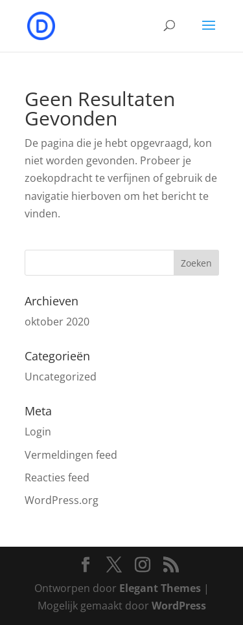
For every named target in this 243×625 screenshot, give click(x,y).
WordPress (179, 605)
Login (38, 431)
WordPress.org (61, 500)
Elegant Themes (160, 588)
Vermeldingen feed (71, 455)
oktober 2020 (57, 321)
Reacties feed (57, 477)
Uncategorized (61, 376)
